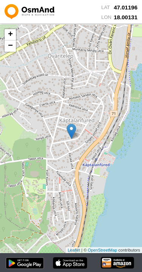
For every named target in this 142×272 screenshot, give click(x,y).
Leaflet (74, 250)
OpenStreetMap (102, 250)
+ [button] (10, 34)
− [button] (10, 46)
